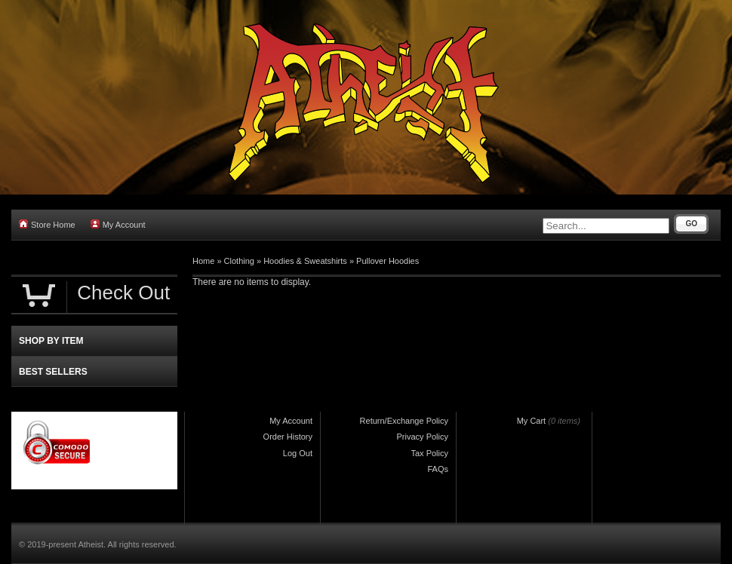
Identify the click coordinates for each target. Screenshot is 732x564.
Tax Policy (429, 453)
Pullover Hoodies (387, 260)
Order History (287, 436)
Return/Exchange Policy (404, 420)
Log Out (297, 453)
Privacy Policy (422, 436)
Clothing (239, 260)
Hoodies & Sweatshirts (305, 260)
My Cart (531, 420)
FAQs (437, 469)
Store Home (47, 224)
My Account (118, 224)
